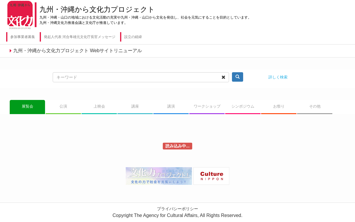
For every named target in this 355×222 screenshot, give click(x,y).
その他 (315, 106)
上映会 (99, 106)
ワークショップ (207, 106)
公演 (63, 106)
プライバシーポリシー (177, 208)
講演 (171, 106)
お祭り (279, 106)
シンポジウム (242, 106)
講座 (135, 106)
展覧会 (27, 106)
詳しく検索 (278, 77)
